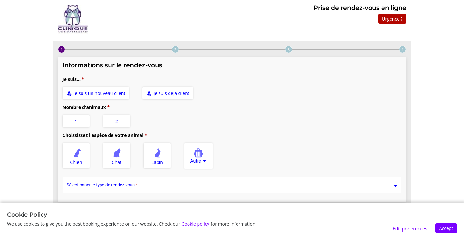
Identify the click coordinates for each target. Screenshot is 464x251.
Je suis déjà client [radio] (168, 93)
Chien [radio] (76, 155)
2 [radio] (116, 121)
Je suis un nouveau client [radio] (96, 93)
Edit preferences (410, 229)
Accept (446, 228)
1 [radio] (76, 121)
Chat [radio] (117, 155)
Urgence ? (392, 19)
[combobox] (198, 156)
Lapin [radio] (157, 155)
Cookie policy (195, 224)
